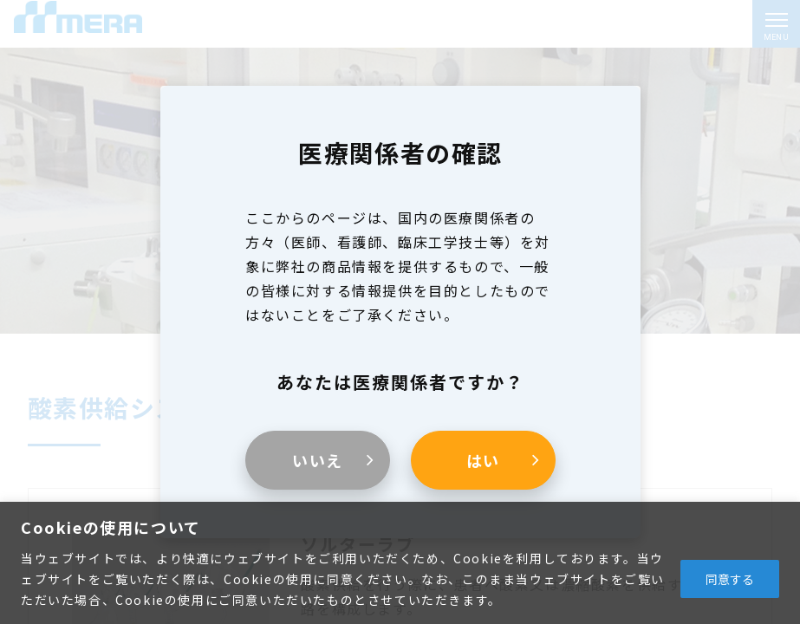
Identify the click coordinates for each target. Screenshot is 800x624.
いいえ (316, 460)
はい (482, 460)
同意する (730, 579)
